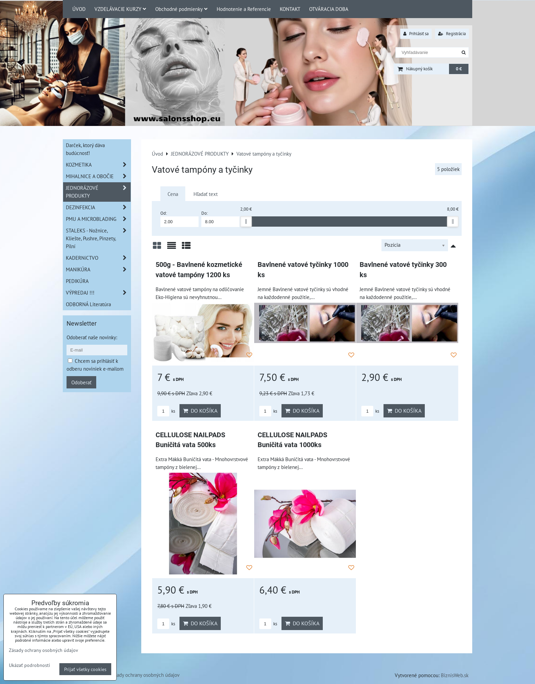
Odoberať (81, 382)
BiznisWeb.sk (454, 675)
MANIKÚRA (98, 269)
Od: (179, 218)
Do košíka (200, 410)
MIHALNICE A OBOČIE (98, 176)
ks (166, 411)
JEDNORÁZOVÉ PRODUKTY (98, 191)
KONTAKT (290, 8)
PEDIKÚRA (77, 280)
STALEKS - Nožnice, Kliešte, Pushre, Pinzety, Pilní (98, 238)
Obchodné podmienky (181, 8)
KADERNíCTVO (98, 257)
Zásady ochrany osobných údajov (144, 674)
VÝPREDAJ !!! (98, 292)
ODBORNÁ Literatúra (88, 304)
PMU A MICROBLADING (98, 219)
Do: (220, 218)
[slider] (246, 221)
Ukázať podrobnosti (29, 665)
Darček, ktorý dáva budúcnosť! (85, 149)
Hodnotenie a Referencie (244, 8)
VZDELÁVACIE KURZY (120, 8)
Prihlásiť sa (416, 34)
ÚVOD (79, 8)
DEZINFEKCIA (98, 207)
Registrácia (452, 34)
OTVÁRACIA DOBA (328, 8)
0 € (459, 69)
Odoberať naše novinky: (92, 337)
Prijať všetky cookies (85, 669)
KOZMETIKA (98, 164)
